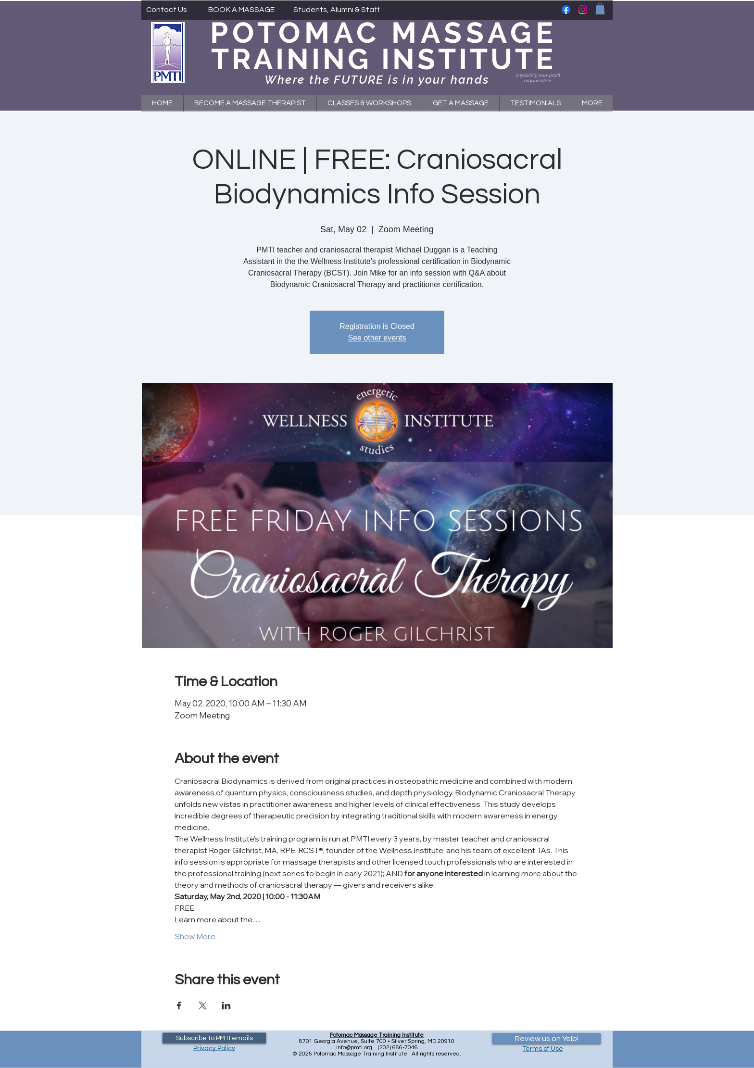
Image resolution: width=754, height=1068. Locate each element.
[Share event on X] (202, 1005)
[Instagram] (583, 9)
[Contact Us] (166, 9)
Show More (195, 936)
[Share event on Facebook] (179, 1005)
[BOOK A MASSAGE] (241, 9)
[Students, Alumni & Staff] (336, 9)
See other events (377, 338)
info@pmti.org (354, 1047)
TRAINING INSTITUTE (383, 59)
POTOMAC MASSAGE (383, 33)
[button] (600, 8)
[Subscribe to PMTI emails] (214, 1038)
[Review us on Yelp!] (546, 1038)
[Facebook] (566, 9)
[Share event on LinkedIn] (226, 1005)
